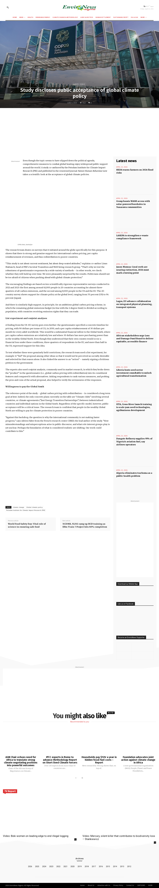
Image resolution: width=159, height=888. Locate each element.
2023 (51, 866)
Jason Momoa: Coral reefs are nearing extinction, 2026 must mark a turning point (132, 270)
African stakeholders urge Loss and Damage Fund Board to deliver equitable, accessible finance (134, 338)
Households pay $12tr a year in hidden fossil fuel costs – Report (99, 760)
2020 (73, 866)
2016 (101, 866)
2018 (87, 866)
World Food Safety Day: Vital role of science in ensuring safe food (27, 525)
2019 (80, 866)
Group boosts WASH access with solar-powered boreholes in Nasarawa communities (133, 204)
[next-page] (82, 778)
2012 (129, 866)
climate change (18, 507)
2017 (94, 866)
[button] (7, 7)
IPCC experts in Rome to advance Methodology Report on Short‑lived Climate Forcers (60, 760)
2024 (44, 866)
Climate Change (79, 84)
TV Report (10, 791)
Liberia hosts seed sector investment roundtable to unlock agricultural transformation (134, 373)
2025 (37, 866)
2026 (30, 866)
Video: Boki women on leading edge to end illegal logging (35, 835)
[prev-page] (76, 778)
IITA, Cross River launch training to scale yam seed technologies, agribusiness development (134, 407)
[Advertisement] (79, 128)
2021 (65, 866)
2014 (115, 866)
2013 (122, 866)
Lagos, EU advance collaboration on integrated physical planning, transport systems (134, 304)
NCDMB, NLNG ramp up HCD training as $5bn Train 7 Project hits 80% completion (84, 525)
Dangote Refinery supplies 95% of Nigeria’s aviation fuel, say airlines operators (134, 441)
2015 (108, 866)
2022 (58, 866)
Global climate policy (34, 507)
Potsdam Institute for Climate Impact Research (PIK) (25, 510)
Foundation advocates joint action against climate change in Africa (138, 760)
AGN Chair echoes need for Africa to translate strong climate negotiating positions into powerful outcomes (20, 761)
